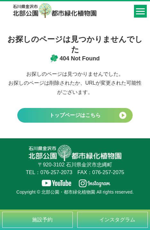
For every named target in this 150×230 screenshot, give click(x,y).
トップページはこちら (75, 115)
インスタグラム (117, 219)
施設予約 (42, 219)
